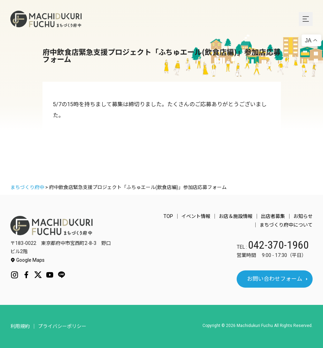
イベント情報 (195, 216)
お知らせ (303, 216)
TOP (168, 216)
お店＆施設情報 (236, 216)
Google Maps (27, 260)
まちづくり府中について (286, 225)
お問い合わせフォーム (274, 279)
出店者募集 (273, 216)
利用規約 (20, 326)
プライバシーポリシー (62, 326)
